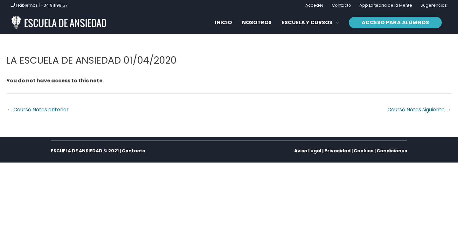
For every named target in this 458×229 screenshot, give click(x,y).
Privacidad (337, 151)
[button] (395, 22)
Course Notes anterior (38, 109)
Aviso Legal (307, 151)
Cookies (363, 151)
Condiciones (392, 151)
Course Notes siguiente (419, 109)
